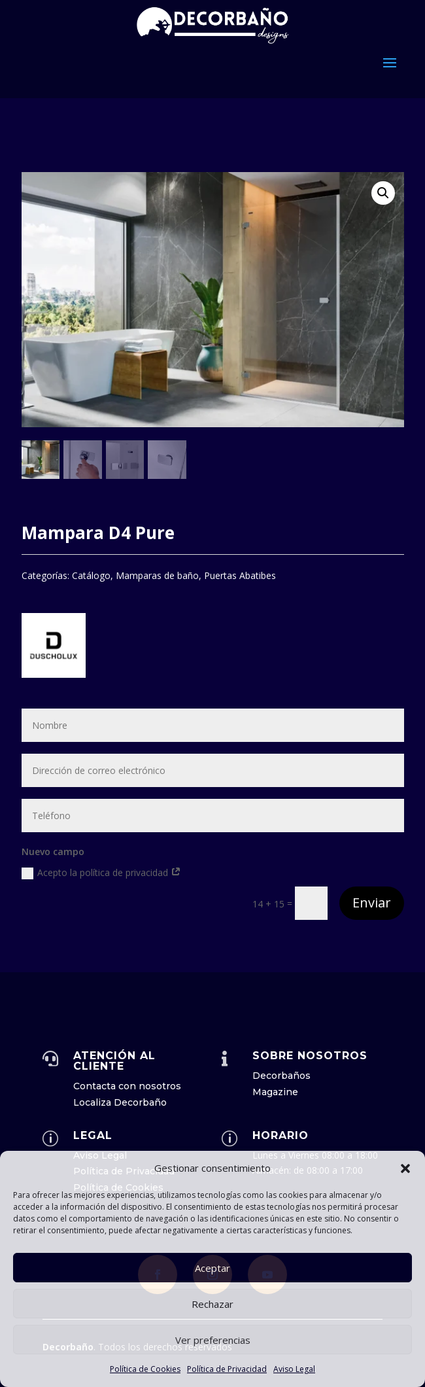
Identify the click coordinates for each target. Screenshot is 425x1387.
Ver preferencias (212, 1339)
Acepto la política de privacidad (101, 872)
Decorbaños (281, 1075)
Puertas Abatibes (240, 575)
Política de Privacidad (227, 1369)
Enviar (371, 902)
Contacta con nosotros (127, 1086)
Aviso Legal (294, 1369)
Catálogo (91, 575)
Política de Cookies (145, 1369)
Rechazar (212, 1303)
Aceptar (212, 1267)
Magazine (275, 1092)
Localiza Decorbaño (120, 1102)
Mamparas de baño (157, 575)
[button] (405, 1168)
